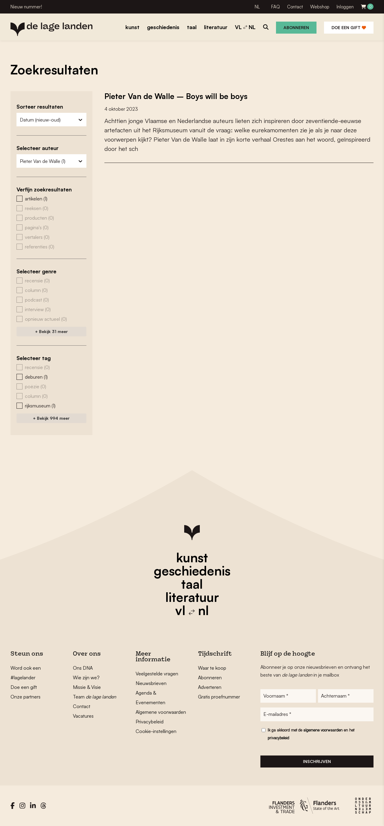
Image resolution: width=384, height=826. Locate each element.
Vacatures (83, 716)
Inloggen (345, 7)
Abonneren (296, 27)
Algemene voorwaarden (161, 712)
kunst (192, 557)
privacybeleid (278, 738)
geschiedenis (192, 570)
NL (257, 7)
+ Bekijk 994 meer (51, 418)
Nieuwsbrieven (151, 683)
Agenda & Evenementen (150, 697)
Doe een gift (349, 27)
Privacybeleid (150, 722)
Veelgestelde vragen (157, 674)
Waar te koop (212, 668)
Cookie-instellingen (156, 731)
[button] (51, 199)
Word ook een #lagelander (25, 672)
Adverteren (209, 687)
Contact (295, 7)
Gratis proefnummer (219, 697)
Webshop (319, 7)
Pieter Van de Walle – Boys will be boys (177, 96)
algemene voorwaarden (323, 730)
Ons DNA (83, 668)
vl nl (192, 610)
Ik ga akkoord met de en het (311, 734)
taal (192, 584)
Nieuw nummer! (26, 7)
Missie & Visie (87, 687)
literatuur (192, 597)
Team (94, 697)
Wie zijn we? (86, 677)
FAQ (275, 7)
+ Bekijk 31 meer (51, 331)
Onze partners (25, 697)
